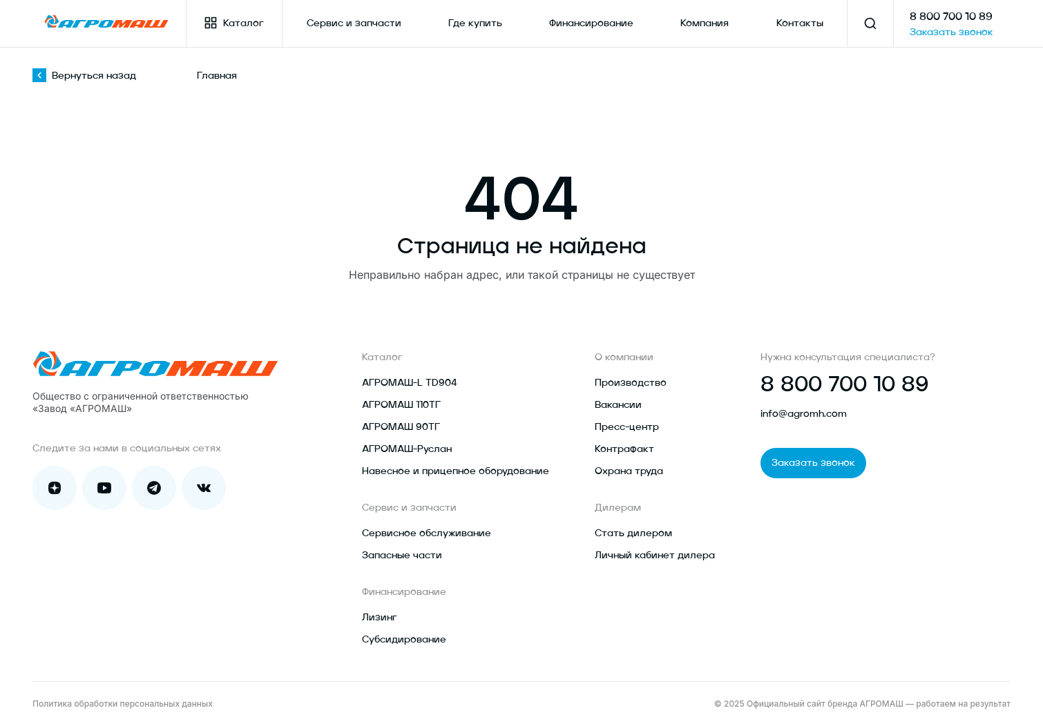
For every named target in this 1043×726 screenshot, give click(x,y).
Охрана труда (629, 471)
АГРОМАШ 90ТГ (401, 427)
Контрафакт (624, 449)
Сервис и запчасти (354, 23)
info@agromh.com (803, 414)
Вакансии (618, 405)
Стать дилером (633, 533)
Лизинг (379, 617)
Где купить (475, 23)
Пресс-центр (627, 427)
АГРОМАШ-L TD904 (409, 383)
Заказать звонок (951, 32)
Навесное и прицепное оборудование (455, 471)
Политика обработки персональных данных (122, 703)
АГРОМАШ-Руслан (407, 449)
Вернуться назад (84, 76)
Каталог (234, 23)
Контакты (799, 23)
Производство (631, 383)
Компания (704, 23)
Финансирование (591, 23)
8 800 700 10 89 (951, 17)
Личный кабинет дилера (655, 555)
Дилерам (618, 508)
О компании (624, 357)
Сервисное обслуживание (426, 533)
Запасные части (402, 555)
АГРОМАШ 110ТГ (401, 405)
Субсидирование (404, 640)
